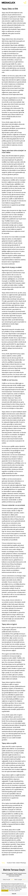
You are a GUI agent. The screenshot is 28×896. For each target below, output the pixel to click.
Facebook (9, 862)
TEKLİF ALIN (6, 879)
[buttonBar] (24, 2)
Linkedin (18, 862)
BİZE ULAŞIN (18, 879)
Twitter (13, 862)
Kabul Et (14, 893)
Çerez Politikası (5, 890)
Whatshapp (23, 862)
